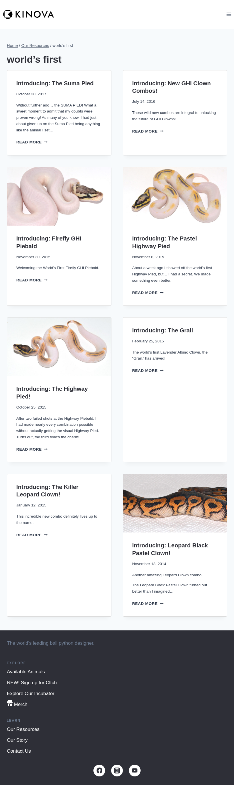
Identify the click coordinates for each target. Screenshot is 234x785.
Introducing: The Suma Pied (55, 83)
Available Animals (26, 671)
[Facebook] (99, 770)
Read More (32, 142)
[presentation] (59, 196)
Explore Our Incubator (30, 693)
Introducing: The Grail (162, 330)
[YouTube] (135, 770)
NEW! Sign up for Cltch (32, 682)
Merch (17, 703)
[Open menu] (228, 14)
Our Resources (23, 729)
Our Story (17, 740)
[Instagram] (117, 770)
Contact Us (19, 751)
